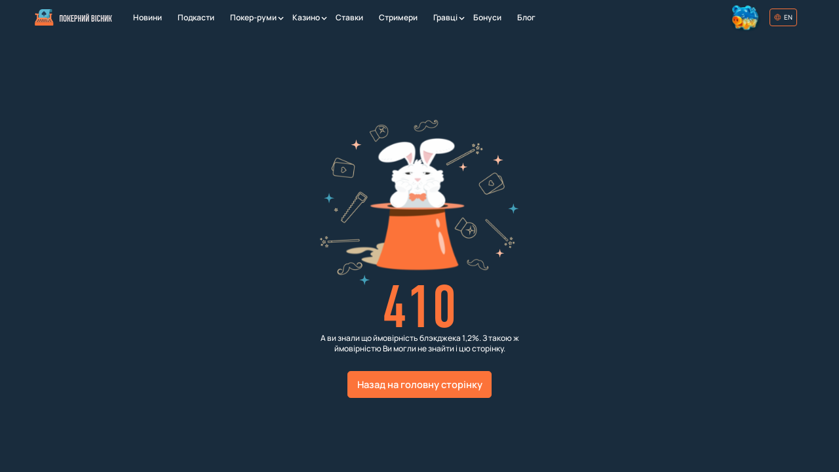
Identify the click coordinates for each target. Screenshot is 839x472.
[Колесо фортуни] (746, 17)
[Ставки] (349, 18)
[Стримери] (398, 18)
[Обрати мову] (783, 17)
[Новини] (147, 18)
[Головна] (73, 17)
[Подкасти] (196, 18)
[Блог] (526, 18)
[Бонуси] (487, 18)
